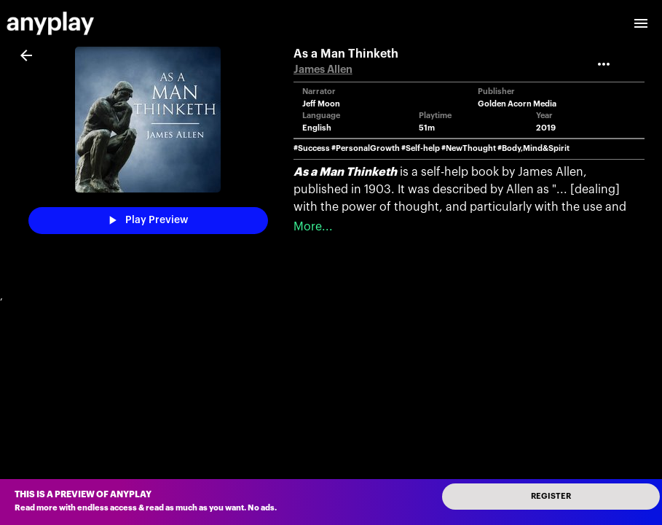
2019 (546, 128)
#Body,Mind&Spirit (533, 148)
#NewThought (468, 148)
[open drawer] (640, 23)
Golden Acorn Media (517, 104)
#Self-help (420, 148)
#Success (311, 148)
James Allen (322, 69)
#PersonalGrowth (365, 148)
